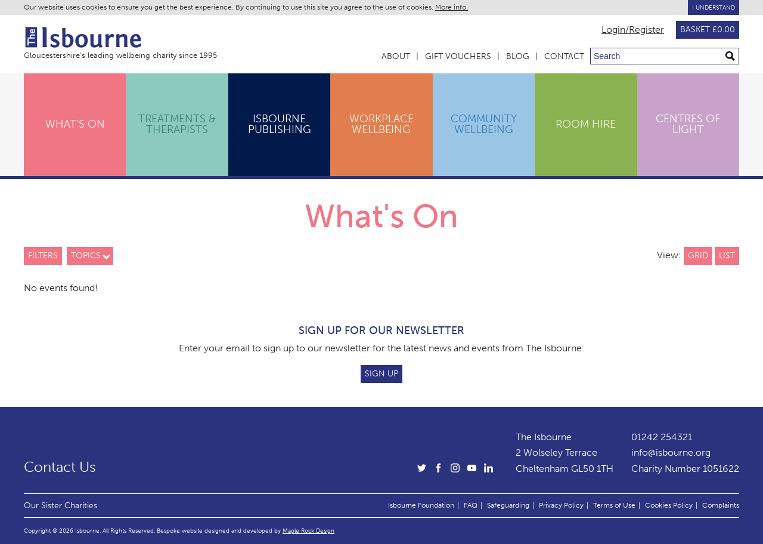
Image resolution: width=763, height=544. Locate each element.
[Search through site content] (664, 56)
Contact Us (60, 467)
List (727, 256)
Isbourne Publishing (279, 124)
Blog (517, 56)
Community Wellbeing (484, 124)
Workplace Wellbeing (381, 124)
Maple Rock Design (308, 530)
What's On (75, 124)
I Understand (713, 7)
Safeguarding (508, 505)
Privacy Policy (561, 505)
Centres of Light (688, 124)
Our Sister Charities (60, 505)
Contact (564, 56)
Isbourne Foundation (421, 505)
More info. (451, 7)
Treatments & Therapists (177, 124)
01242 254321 (661, 437)
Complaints (720, 505)
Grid (698, 256)
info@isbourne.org (671, 452)
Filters (43, 256)
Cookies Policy (669, 505)
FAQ (470, 505)
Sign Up (381, 374)
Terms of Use (614, 505)
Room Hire (586, 124)
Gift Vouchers (458, 56)
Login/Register (632, 29)
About (396, 56)
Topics (86, 256)
